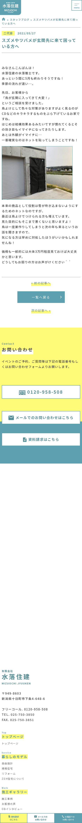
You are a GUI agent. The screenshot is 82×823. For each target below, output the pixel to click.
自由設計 (7, 763)
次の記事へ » (41, 310)
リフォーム (9, 773)
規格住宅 (7, 768)
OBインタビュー (12, 809)
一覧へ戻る (47, 297)
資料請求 (14, 818)
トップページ (10, 743)
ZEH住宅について (13, 778)
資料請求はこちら (41, 439)
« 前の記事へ (41, 283)
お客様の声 (9, 804)
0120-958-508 (41, 392)
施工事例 (7, 798)
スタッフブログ (19, 19)
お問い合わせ (40, 818)
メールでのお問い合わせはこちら (41, 417)
